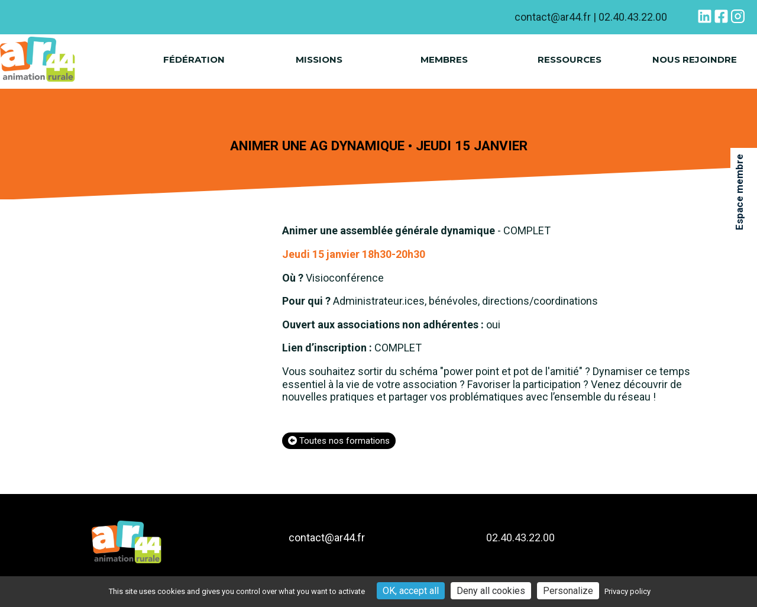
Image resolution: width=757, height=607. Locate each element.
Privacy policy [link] (627, 591)
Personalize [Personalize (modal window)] (568, 590)
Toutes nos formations (339, 440)
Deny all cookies (491, 590)
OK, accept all (411, 590)
